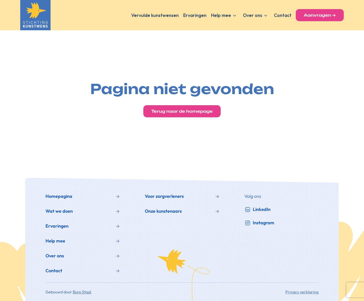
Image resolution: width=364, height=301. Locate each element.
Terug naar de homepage (182, 111)
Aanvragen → (320, 15)
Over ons (252, 15)
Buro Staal (82, 291)
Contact (282, 15)
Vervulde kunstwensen (155, 15)
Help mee (221, 15)
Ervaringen (195, 15)
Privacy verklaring (301, 291)
